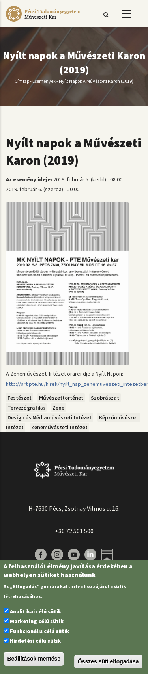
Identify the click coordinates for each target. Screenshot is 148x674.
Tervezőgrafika (26, 407)
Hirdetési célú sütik (35, 640)
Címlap (22, 81)
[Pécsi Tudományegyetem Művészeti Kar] (43, 21)
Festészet (19, 397)
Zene (58, 407)
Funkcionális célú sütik (39, 631)
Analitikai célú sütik (35, 611)
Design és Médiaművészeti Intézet (49, 417)
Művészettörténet (61, 397)
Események (44, 81)
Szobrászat (105, 397)
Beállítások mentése (33, 658)
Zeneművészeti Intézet (59, 427)
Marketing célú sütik (37, 621)
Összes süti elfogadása (108, 661)
